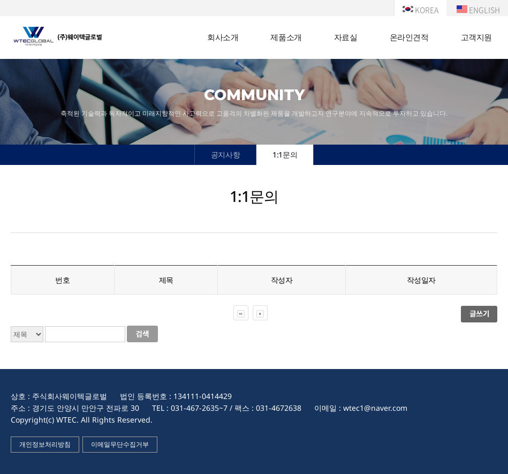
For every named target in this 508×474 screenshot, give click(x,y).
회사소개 (222, 37)
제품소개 (285, 37)
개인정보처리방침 (45, 444)
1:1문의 (284, 154)
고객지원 (476, 37)
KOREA (420, 9)
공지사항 (225, 154)
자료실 (346, 37)
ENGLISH (478, 9)
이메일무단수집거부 (120, 444)
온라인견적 (409, 37)
